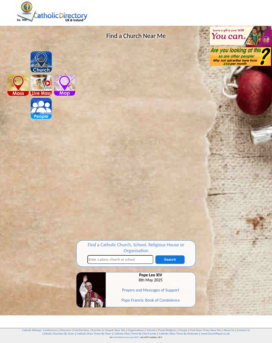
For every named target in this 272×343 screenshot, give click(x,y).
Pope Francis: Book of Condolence (150, 300)
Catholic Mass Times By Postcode (178, 333)
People (183, 330)
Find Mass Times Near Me (205, 330)
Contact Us (243, 330)
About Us (228, 330)
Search (170, 259)
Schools (151, 330)
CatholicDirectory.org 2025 (126, 337)
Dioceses (65, 330)
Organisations (136, 330)
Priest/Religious (167, 330)
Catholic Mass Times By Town (94, 333)
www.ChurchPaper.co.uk (215, 333)
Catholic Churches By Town (58, 333)
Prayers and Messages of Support (150, 290)
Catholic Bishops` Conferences (40, 330)
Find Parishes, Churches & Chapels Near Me (99, 330)
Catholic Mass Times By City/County (135, 333)
